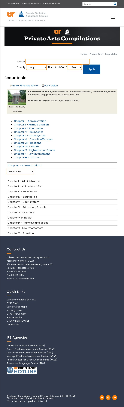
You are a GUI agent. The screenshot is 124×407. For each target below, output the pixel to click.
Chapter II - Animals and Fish (31, 124)
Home (84, 54)
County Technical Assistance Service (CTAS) (31, 349)
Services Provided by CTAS (21, 299)
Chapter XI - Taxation (27, 157)
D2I (8, 401)
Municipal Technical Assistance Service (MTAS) (32, 356)
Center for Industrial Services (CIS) (26, 345)
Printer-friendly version (25, 85)
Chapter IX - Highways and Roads (34, 150)
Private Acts (96, 54)
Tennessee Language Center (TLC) (26, 363)
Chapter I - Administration (30, 121)
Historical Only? (57, 67)
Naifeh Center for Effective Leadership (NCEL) (32, 359)
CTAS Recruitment (16, 313)
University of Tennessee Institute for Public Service (33, 3)
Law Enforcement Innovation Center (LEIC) (30, 352)
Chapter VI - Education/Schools (33, 139)
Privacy (45, 396)
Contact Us (13, 324)
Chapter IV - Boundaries (28, 132)
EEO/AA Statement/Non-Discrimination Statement (41, 397)
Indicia (36, 396)
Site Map (11, 396)
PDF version (51, 85)
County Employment (18, 321)
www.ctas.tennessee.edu (20, 278)
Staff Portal (40, 401)
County (20, 67)
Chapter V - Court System (30, 135)
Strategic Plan (14, 310)
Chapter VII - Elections (27, 143)
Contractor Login (22, 401)
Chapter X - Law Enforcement (32, 154)
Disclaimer (24, 396)
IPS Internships (14, 317)
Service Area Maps (17, 306)
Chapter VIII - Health (26, 146)
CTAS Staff (13, 303)
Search (20, 61)
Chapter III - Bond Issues (28, 128)
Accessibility (59, 396)
